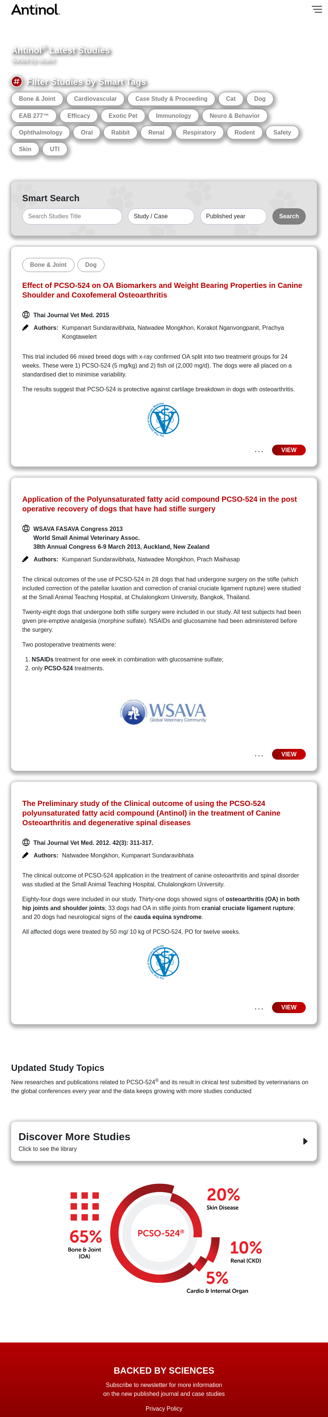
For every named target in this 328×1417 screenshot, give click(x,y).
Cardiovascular (95, 99)
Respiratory (199, 132)
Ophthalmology (40, 132)
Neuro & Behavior (235, 116)
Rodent (245, 132)
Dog (260, 99)
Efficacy (78, 116)
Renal (156, 132)
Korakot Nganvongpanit (228, 328)
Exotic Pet (123, 116)
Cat (231, 99)
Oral (87, 132)
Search (289, 216)
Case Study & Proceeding (171, 99)
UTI (55, 149)
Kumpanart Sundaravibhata (98, 328)
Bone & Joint (37, 99)
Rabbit (120, 132)
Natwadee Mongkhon (165, 328)
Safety (282, 132)
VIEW (288, 450)
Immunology (173, 116)
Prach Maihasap (218, 559)
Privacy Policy (164, 1409)
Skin (25, 149)
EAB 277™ (34, 116)
